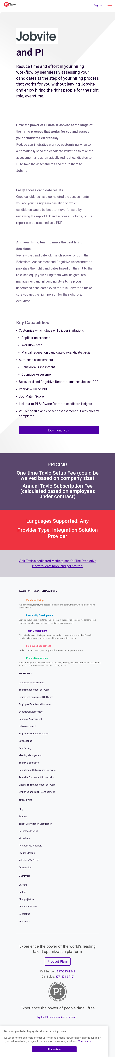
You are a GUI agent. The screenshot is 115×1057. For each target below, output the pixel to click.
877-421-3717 (64, 976)
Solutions (25, 673)
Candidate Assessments (31, 682)
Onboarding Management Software (37, 784)
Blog (21, 809)
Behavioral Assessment (31, 711)
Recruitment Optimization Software (37, 770)
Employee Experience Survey (33, 733)
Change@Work (26, 899)
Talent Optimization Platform (38, 591)
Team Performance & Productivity (36, 777)
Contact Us (24, 914)
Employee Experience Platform (35, 704)
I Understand (54, 1049)
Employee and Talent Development (37, 792)
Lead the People (27, 853)
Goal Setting (25, 748)
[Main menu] (110, 4)
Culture (22, 892)
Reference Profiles (28, 831)
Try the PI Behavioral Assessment (56, 1017)
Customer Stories (28, 906)
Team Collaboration (29, 762)
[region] (54, 1041)
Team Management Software (34, 689)
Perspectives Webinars (30, 845)
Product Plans (58, 961)
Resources (25, 800)
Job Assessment (27, 726)
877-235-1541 (66, 971)
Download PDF (58, 430)
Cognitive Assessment (30, 719)
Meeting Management (30, 755)
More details (84, 1041)
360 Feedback (26, 741)
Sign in (98, 5)
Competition (25, 867)
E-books (23, 816)
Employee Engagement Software (36, 697)
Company (24, 876)
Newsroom (24, 921)
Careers (23, 884)
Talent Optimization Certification (35, 824)
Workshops (24, 838)
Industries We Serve (29, 860)
